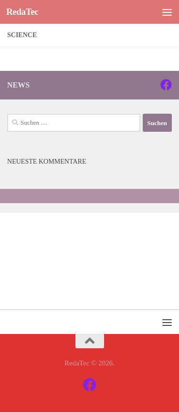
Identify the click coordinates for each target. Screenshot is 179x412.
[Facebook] (166, 84)
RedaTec (22, 12)
